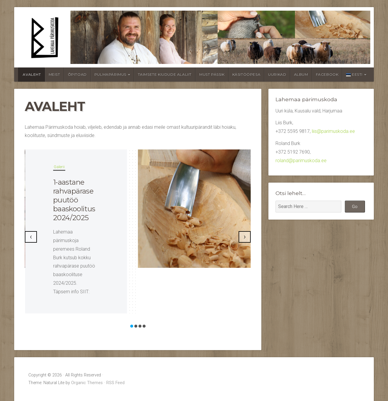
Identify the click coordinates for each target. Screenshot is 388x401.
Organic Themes (87, 382)
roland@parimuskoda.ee (301, 160)
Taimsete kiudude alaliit (165, 74)
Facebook (327, 74)
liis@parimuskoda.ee (333, 131)
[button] (131, 326)
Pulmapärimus (110, 74)
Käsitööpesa (246, 74)
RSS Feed (115, 382)
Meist (54, 74)
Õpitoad (77, 74)
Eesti (354, 74)
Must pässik (212, 74)
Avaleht (32, 74)
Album (301, 74)
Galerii (59, 167)
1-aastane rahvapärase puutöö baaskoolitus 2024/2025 (74, 200)
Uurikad (277, 74)
